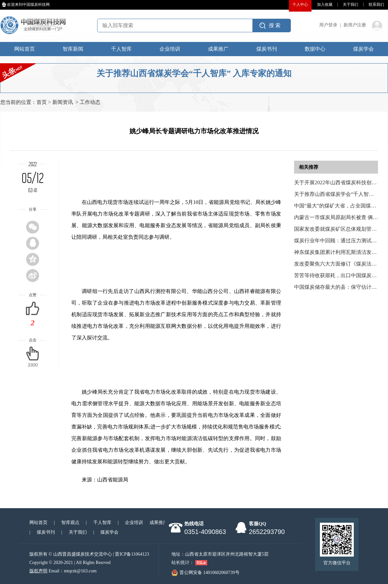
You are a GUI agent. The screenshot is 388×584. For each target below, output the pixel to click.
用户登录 (328, 25)
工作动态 (90, 102)
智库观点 (70, 522)
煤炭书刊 (266, 49)
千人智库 (121, 49)
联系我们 (376, 4)
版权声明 (38, 571)
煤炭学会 (363, 49)
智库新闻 (73, 49)
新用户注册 (354, 25)
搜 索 (275, 25)
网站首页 (24, 49)
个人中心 (300, 4)
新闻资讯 (62, 102)
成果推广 (218, 49)
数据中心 (315, 49)
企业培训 (169, 49)
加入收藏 (324, 4)
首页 (41, 102)
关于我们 (350, 4)
